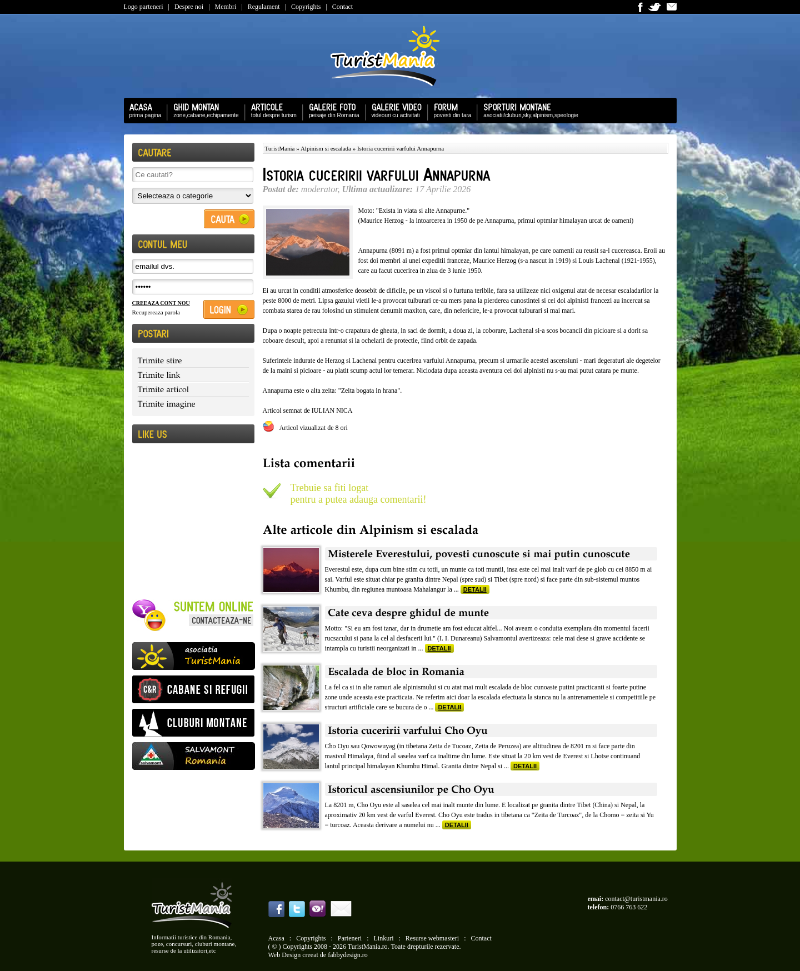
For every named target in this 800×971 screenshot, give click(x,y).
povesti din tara (450, 109)
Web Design (284, 955)
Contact (342, 7)
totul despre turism (271, 109)
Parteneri (350, 938)
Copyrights (306, 7)
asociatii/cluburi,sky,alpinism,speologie (528, 109)
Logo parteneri (143, 7)
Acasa (276, 938)
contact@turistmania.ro (636, 899)
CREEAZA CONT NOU (161, 303)
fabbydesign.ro (348, 955)
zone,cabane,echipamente (203, 109)
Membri (226, 7)
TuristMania (280, 148)
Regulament (264, 7)
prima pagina (143, 109)
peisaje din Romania (331, 109)
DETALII (475, 589)
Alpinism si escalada (326, 148)
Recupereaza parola (156, 312)
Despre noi (188, 7)
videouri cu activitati (394, 109)
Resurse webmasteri (432, 938)
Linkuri (384, 938)
